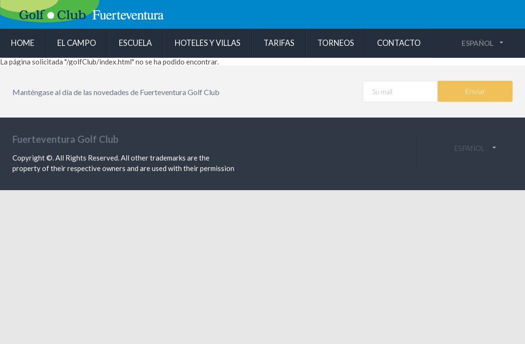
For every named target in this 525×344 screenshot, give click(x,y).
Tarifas (278, 43)
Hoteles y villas (208, 43)
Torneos (335, 43)
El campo (76, 43)
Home (22, 43)
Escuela (135, 43)
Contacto (398, 43)
